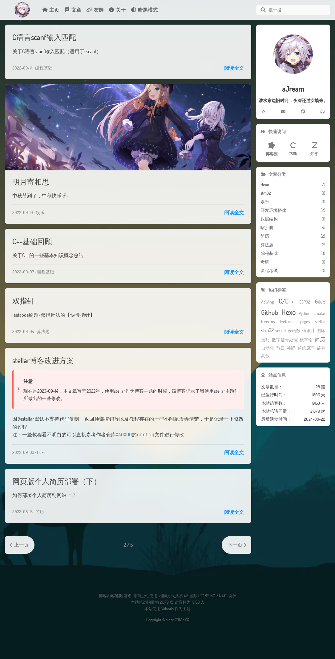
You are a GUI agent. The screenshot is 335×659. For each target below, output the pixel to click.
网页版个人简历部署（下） (56, 480)
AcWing (267, 302)
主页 (50, 9)
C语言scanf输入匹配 (44, 37)
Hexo (41, 452)
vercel (280, 330)
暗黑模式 (144, 9)
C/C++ (286, 301)
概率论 (306, 340)
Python (304, 313)
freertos (268, 321)
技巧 (265, 340)
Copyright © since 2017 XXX (167, 619)
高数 (265, 356)
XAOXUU (124, 434)
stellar (320, 321)
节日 (280, 348)
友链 (94, 9)
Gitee (320, 302)
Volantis (167, 608)
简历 (39, 511)
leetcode (287, 321)
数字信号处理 (285, 340)
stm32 (267, 330)
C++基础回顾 (32, 241)
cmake (319, 313)
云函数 (294, 330)
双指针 (23, 300)
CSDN (293, 149)
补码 (291, 348)
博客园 (272, 149)
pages (305, 321)
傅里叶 (308, 330)
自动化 (267, 348)
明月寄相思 (30, 181)
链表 (321, 348)
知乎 (314, 149)
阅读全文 (234, 68)
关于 (117, 9)
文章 (72, 9)
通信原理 (306, 348)
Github (269, 312)
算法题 (43, 331)
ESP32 (304, 302)
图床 (321, 330)
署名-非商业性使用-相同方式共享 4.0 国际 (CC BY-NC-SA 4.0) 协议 (180, 595)
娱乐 (40, 212)
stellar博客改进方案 (43, 360)
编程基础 (43, 68)
